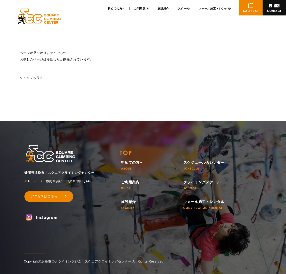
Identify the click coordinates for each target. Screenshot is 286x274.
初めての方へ (116, 8)
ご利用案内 (141, 8)
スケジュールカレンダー (203, 165)
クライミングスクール (202, 184)
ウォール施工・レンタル (214, 8)
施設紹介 (163, 8)
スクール (184, 8)
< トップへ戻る (31, 78)
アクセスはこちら (44, 196)
